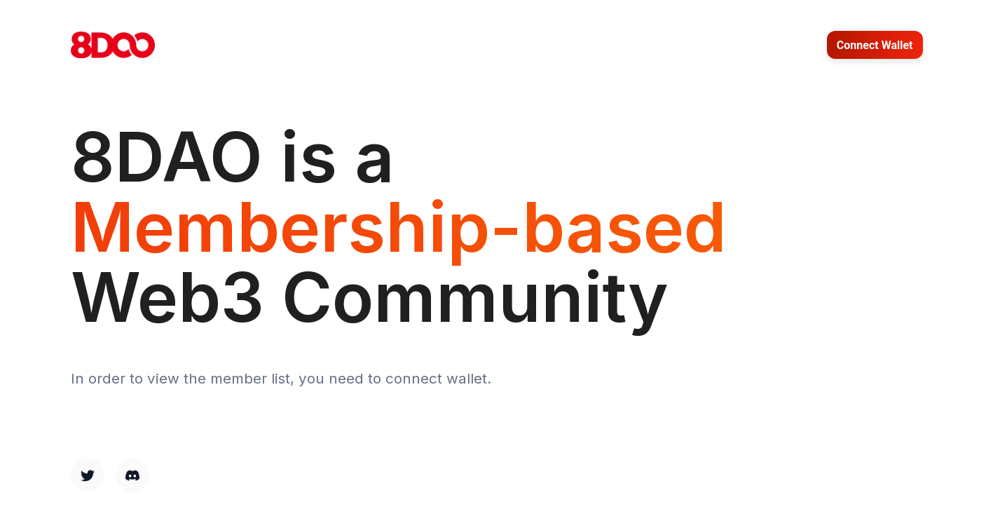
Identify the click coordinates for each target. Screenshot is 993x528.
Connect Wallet (875, 45)
